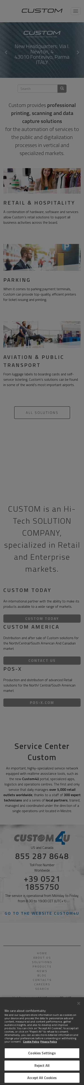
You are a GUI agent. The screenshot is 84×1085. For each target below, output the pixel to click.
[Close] (79, 1003)
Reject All (42, 1065)
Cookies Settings (42, 1053)
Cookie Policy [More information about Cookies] (31, 1041)
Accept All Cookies (42, 1077)
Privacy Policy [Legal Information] (48, 1041)
